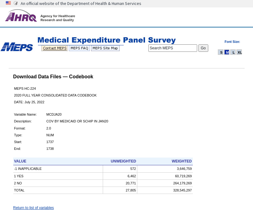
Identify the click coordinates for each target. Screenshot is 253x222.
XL (240, 52)
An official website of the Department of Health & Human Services (81, 3)
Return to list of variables (33, 208)
